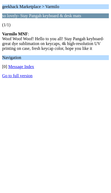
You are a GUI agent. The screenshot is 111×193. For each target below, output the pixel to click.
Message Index (21, 66)
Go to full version (17, 75)
